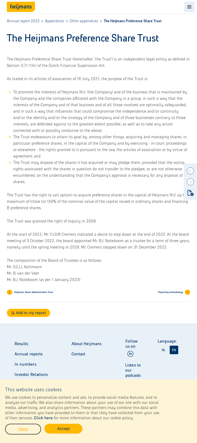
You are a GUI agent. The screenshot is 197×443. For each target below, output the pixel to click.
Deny (29, 431)
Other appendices (84, 21)
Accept (69, 431)
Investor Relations (31, 374)
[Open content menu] (189, 7)
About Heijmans (86, 343)
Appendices (54, 21)
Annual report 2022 (23, 21)
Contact (78, 353)
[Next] (190, 181)
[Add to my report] (190, 192)
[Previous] (190, 170)
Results (21, 343)
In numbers (25, 364)
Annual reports (28, 353)
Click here (43, 419)
